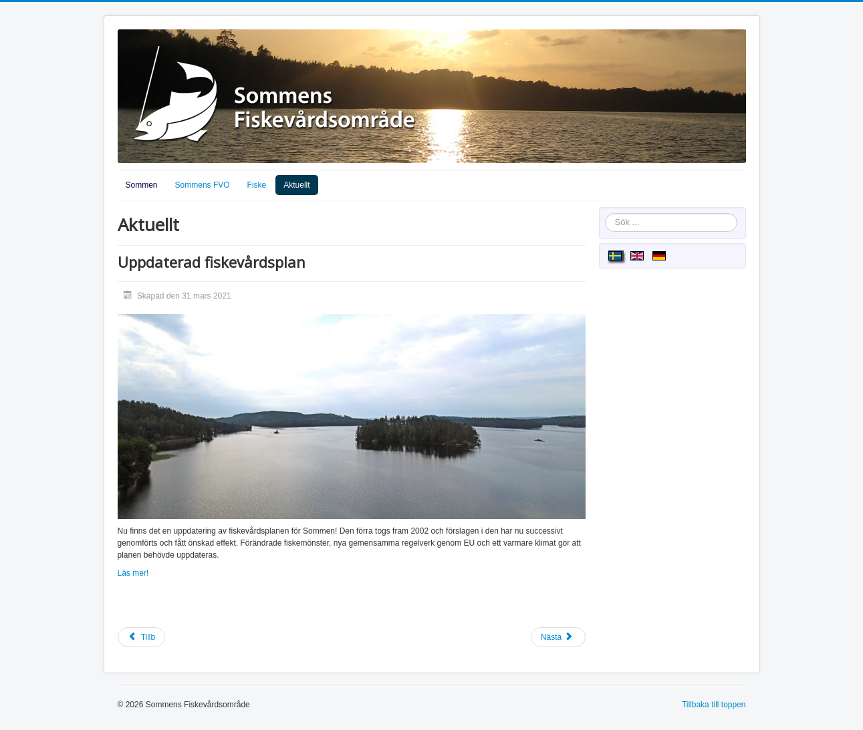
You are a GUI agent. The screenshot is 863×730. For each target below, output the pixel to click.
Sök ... (605, 213)
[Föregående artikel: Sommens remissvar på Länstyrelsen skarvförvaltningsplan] (142, 637)
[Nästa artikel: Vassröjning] (558, 637)
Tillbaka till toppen (714, 704)
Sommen (142, 185)
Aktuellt (296, 185)
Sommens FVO (202, 185)
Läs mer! (133, 573)
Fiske (257, 185)
